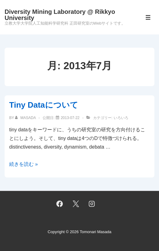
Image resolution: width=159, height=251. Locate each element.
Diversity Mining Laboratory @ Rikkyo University (60, 14)
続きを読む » (23, 164)
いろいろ (121, 118)
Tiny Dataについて (43, 105)
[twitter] (75, 203)
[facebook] (59, 203)
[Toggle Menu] (148, 17)
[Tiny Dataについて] (70, 118)
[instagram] (92, 203)
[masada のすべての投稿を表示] (26, 118)
